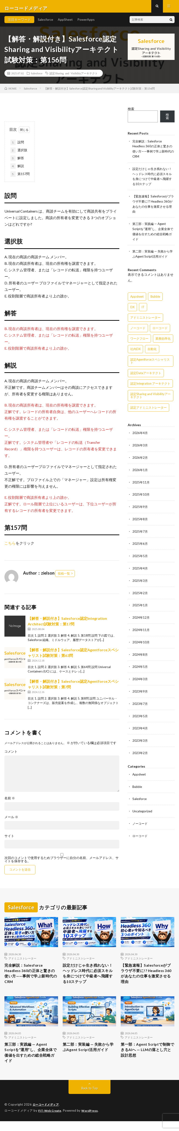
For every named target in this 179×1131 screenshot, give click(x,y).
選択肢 (18, 154)
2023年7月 (140, 700)
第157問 (20, 178)
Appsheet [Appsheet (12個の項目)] (137, 297)
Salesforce (45, 23)
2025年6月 (140, 542)
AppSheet (65, 23)
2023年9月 (140, 688)
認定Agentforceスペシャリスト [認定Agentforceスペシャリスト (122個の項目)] (150, 361)
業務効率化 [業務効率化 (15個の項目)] (163, 339)
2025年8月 (140, 518)
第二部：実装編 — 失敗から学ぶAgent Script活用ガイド (89, 1058)
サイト (9, 839)
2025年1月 (140, 603)
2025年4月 (140, 567)
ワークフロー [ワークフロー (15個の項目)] (139, 339)
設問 (18, 146)
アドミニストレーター (22, 962)
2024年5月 (140, 663)
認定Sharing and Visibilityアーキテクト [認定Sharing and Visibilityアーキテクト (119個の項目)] (150, 396)
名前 (9, 802)
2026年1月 (140, 470)
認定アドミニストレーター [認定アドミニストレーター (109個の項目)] (148, 408)
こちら (10, 547)
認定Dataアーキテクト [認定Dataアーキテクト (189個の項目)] (145, 373)
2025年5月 (140, 554)
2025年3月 (140, 579)
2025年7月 (140, 530)
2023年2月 (140, 748)
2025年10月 (141, 494)
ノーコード (140, 818)
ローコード (140, 830)
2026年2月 (140, 457)
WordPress (92, 1120)
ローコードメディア (47, 1115)
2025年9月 (140, 506)
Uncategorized (143, 806)
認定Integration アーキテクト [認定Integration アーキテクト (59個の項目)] (150, 384)
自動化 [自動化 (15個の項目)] (152, 349)
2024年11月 (141, 627)
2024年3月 (140, 676)
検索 (131, 112)
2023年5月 (140, 712)
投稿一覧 (64, 577)
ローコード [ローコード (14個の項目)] (160, 328)
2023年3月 (140, 736)
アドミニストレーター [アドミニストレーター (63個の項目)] (145, 318)
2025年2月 (140, 591)
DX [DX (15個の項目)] (132, 307)
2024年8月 (140, 651)
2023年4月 (140, 724)
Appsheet (139, 770)
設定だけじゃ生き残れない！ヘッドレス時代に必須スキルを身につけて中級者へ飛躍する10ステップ (88, 979)
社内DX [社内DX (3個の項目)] (135, 349)
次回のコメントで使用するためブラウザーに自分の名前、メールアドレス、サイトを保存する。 (61, 863)
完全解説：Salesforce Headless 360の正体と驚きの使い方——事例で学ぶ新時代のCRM (30, 979)
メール (11, 821)
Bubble (137, 782)
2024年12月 (141, 615)
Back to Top (89, 1098)
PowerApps (86, 23)
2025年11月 (141, 482)
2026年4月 (140, 433)
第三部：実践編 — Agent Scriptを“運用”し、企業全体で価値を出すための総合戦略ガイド (30, 1061)
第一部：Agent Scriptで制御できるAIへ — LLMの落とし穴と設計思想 (147, 1058)
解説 (17, 170)
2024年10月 (141, 639)
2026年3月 (140, 445)
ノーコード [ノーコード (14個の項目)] (137, 328)
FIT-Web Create (50, 1120)
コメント (10, 755)
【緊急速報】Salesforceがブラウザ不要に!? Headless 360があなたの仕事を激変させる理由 (147, 979)
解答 (17, 162)
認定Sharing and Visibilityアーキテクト (73, 77)
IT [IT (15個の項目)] (143, 307)
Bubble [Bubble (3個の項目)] (155, 297)
